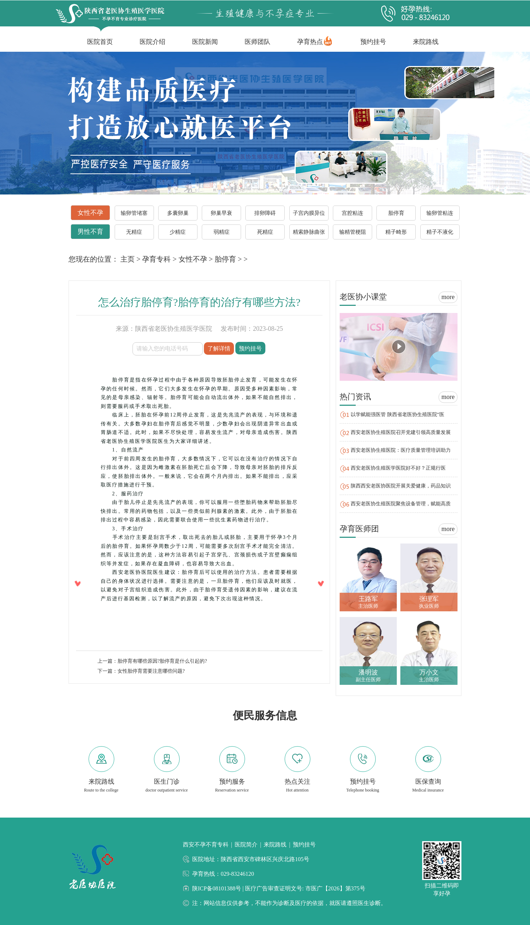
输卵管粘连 (439, 213)
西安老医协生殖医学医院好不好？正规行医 (398, 468)
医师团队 (257, 41)
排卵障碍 (265, 213)
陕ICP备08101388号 (217, 888)
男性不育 (90, 231)
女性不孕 (90, 212)
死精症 (265, 232)
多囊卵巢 (178, 213)
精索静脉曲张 (309, 232)
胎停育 (396, 213)
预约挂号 (373, 41)
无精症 (134, 232)
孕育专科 (156, 259)
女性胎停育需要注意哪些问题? (151, 671)
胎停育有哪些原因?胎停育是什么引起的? (162, 661)
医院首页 (100, 41)
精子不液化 (439, 232)
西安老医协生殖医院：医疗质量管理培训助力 (401, 450)
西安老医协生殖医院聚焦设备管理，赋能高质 (401, 503)
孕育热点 (310, 41)
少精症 (178, 232)
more (448, 296)
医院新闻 (205, 41)
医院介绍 (152, 41)
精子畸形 (396, 232)
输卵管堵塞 (134, 213)
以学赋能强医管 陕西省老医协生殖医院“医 (397, 414)
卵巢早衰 (221, 213)
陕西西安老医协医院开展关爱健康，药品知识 (401, 486)
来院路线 (426, 41)
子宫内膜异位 (309, 213)
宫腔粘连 (352, 213)
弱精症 (222, 232)
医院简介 (246, 844)
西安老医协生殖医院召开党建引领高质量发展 (401, 432)
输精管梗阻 (352, 232)
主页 (127, 259)
